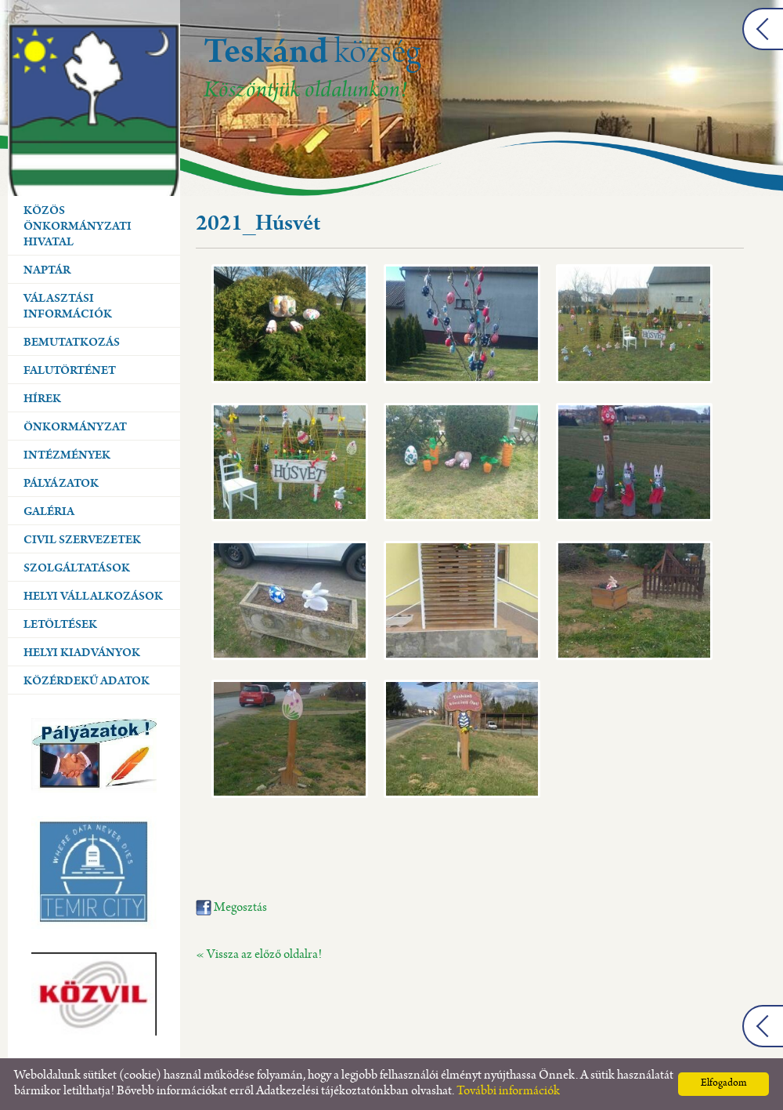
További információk (508, 1091)
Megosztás (231, 908)
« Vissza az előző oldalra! (259, 955)
